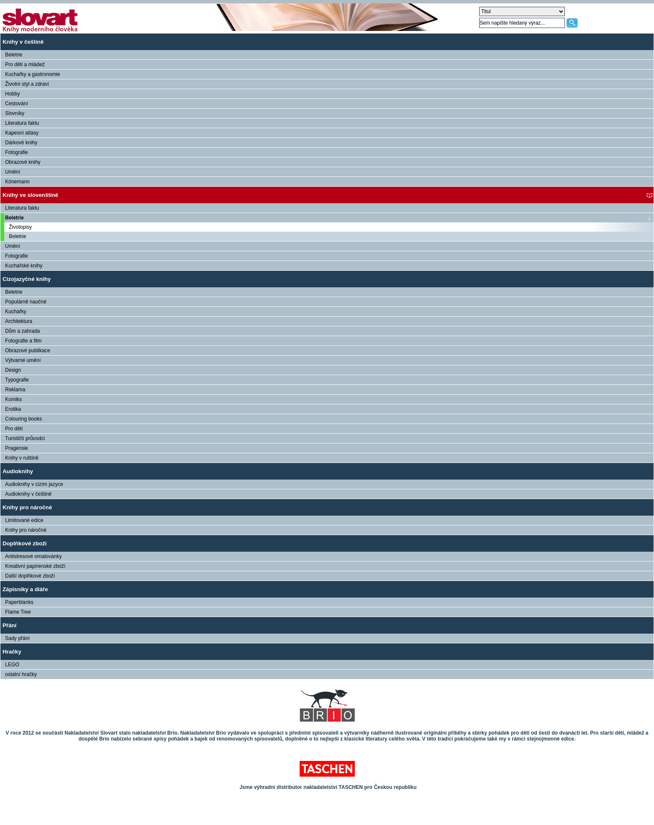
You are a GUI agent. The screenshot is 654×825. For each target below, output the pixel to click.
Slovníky (14, 113)
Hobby (12, 94)
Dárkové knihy (21, 143)
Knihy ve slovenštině (30, 195)
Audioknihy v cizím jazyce (34, 484)
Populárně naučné (25, 302)
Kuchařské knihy (23, 266)
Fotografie (16, 152)
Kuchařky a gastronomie (32, 74)
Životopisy (20, 227)
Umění (12, 172)
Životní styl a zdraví (27, 84)
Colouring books (23, 419)
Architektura (18, 321)
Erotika (13, 409)
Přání (10, 625)
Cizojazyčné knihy (27, 279)
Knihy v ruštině (22, 458)
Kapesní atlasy (22, 133)
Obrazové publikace (27, 351)
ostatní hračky (21, 674)
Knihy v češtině (23, 42)
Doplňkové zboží (25, 543)
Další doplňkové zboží (30, 576)
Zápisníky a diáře (25, 589)
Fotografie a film (23, 341)
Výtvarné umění (23, 360)
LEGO (12, 665)
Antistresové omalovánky (33, 556)
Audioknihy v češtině (28, 494)
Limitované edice (24, 520)
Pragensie (16, 448)
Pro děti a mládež (25, 64)
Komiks (13, 399)
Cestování (16, 104)
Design (13, 370)
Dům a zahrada (22, 331)
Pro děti (13, 429)
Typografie (17, 380)
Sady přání (17, 638)
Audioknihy (18, 471)
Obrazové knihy (22, 162)
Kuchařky (15, 311)
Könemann (17, 182)
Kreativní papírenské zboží (35, 566)
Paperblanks (19, 602)
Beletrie (13, 55)
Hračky (12, 651)
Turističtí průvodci (25, 438)
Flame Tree (18, 612)
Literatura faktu (22, 123)
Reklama (15, 390)
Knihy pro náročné (27, 507)
